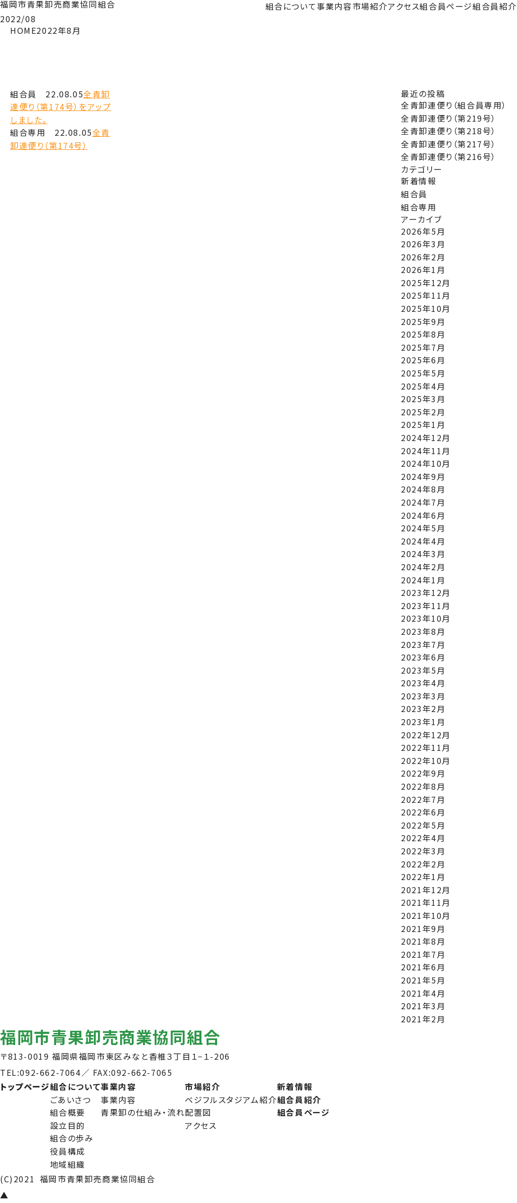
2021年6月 (423, 967)
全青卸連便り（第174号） (60, 138)
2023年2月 (423, 708)
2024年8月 (423, 489)
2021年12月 (426, 890)
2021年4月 (423, 993)
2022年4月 (423, 838)
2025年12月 (426, 283)
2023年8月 (423, 631)
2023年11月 (426, 605)
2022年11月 (426, 747)
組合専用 (418, 207)
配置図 (198, 1112)
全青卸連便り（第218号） (448, 131)
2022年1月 (423, 876)
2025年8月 (423, 334)
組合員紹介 (495, 6)
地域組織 (67, 1164)
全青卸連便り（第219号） (448, 118)
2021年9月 (423, 928)
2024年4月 (423, 541)
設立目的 (67, 1125)
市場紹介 (370, 6)
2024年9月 (423, 476)
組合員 (414, 194)
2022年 (51, 30)
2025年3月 (423, 399)
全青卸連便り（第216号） (448, 156)
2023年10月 (426, 618)
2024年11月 (426, 451)
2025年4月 (423, 386)
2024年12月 (426, 437)
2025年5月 (423, 373)
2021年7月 (423, 954)
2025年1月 (423, 424)
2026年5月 (423, 231)
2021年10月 (426, 915)
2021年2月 (423, 1019)
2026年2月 (423, 257)
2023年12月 (426, 592)
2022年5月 (423, 825)
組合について (291, 6)
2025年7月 (423, 347)
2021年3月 (423, 1006)
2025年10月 (426, 308)
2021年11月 (426, 902)
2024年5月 (423, 528)
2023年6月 (423, 657)
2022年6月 (423, 812)
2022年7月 (423, 799)
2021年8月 (423, 941)
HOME (23, 30)
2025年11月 (426, 295)
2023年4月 (423, 683)
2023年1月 (423, 722)
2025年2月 (423, 412)
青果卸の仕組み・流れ (142, 1112)
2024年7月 (423, 502)
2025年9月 (423, 321)
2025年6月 (423, 360)
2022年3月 (423, 851)
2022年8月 (423, 786)
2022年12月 (426, 735)
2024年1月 (423, 580)
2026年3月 (423, 244)
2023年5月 (423, 670)
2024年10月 (426, 463)
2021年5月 (423, 980)
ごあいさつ (70, 1099)
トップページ (25, 1086)
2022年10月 (426, 760)
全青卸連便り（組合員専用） (454, 105)
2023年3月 (423, 696)
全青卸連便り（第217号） (448, 144)
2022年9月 (423, 773)
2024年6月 (423, 515)
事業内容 (334, 6)
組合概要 (67, 1112)
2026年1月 (423, 269)
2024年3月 (423, 554)
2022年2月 (423, 864)
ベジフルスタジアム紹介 (231, 1099)
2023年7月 (423, 644)
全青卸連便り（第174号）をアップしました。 (60, 107)
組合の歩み (72, 1138)
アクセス (404, 6)
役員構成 (67, 1151)
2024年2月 (423, 567)
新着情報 (418, 181)
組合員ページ (446, 6)
